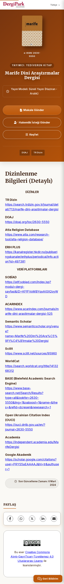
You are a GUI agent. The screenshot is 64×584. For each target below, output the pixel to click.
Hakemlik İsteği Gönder (32, 122)
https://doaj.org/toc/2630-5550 (27, 222)
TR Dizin (37, 152)
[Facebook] (10, 519)
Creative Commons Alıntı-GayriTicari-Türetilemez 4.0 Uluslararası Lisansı (32, 556)
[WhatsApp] (21, 519)
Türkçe (55, 5)
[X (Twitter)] (32, 519)
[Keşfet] (32, 134)
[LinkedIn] (43, 519)
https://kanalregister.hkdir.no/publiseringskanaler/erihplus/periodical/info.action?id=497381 (32, 256)
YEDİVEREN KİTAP (39, 65)
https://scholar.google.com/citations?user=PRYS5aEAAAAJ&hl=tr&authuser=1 (32, 464)
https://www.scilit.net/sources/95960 (31, 353)
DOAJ (25, 152)
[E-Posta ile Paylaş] (54, 519)
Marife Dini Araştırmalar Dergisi (32, 75)
